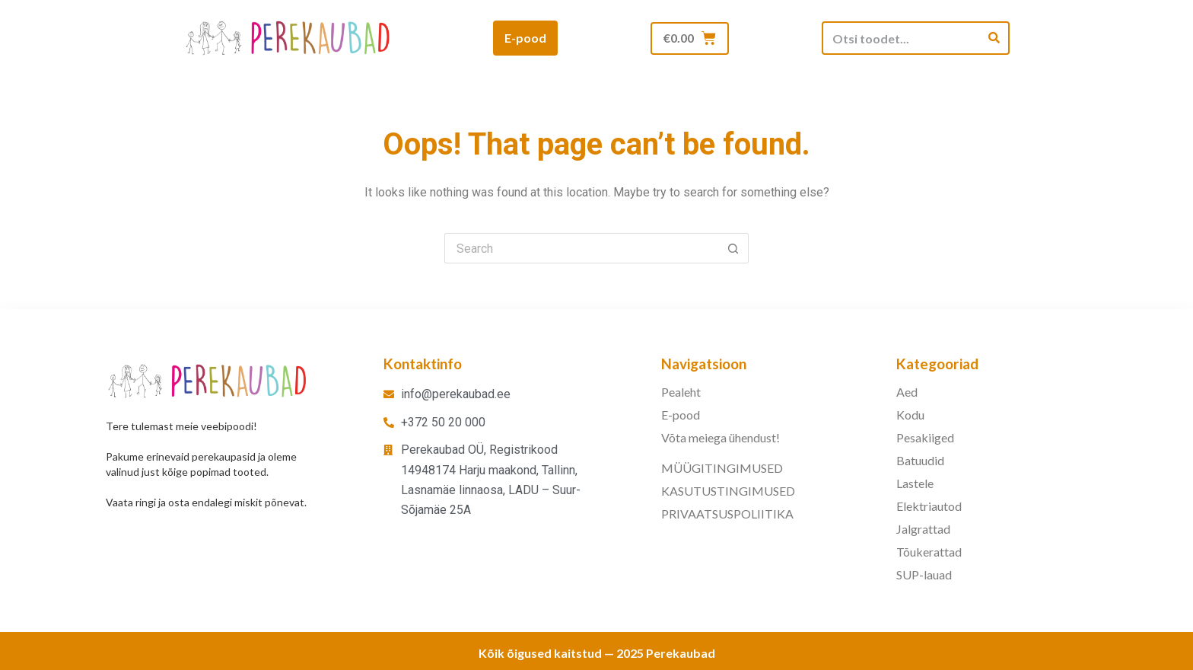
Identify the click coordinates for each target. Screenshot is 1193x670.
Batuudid (920, 460)
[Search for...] (581, 248)
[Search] (994, 38)
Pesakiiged (925, 437)
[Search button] (733, 248)
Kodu (910, 414)
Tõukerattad (929, 551)
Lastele (915, 483)
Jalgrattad (923, 529)
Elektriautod (929, 506)
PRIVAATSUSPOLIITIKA (727, 513)
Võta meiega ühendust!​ (720, 437)
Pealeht (681, 391)
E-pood (680, 414)
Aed (907, 391)
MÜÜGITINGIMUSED (722, 468)
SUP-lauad (924, 574)
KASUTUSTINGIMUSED (728, 490)
